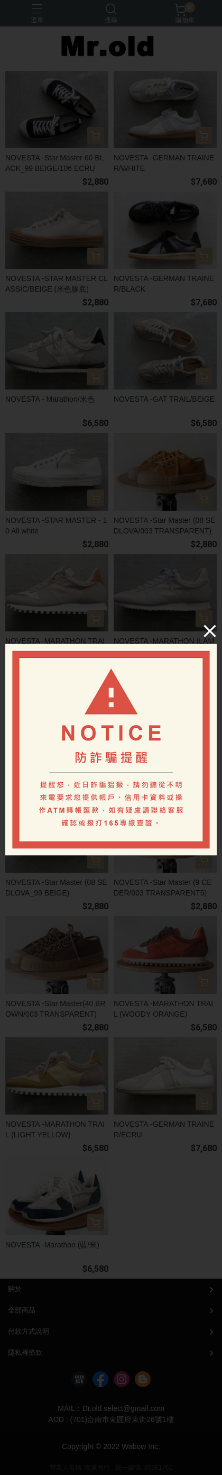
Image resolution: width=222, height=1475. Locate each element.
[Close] (209, 630)
